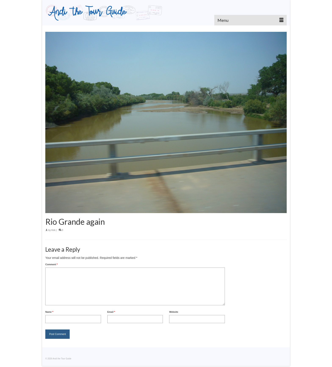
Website (173, 312)
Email (111, 312)
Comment (51, 264)
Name (49, 312)
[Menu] (250, 20)
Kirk (53, 230)
